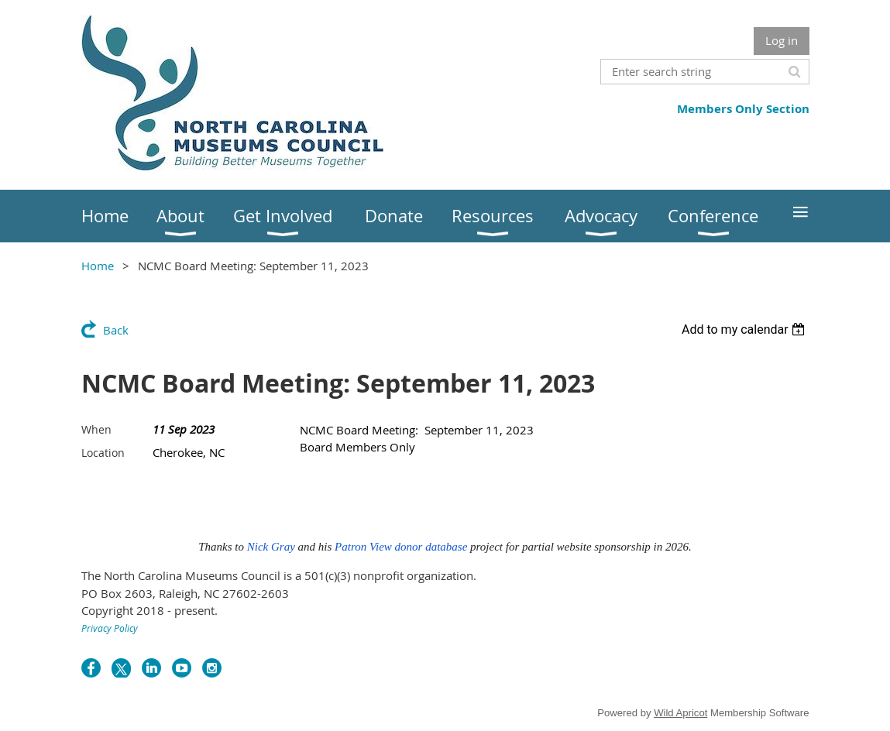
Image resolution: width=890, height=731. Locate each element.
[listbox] (745, 329)
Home (97, 265)
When (96, 429)
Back (116, 330)
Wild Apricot (680, 713)
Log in (781, 40)
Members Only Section (743, 109)
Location (103, 452)
